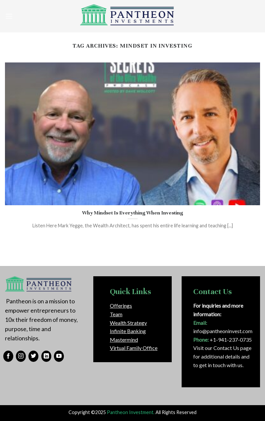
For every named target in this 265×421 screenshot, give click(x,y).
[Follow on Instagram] (21, 356)
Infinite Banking (128, 331)
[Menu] (9, 16)
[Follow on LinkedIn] (46, 356)
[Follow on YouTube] (59, 356)
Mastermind (124, 339)
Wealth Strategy (128, 323)
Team (116, 314)
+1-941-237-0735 (231, 339)
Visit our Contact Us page (222, 348)
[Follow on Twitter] (33, 356)
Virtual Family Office (133, 348)
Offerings (121, 305)
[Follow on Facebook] (8, 356)
